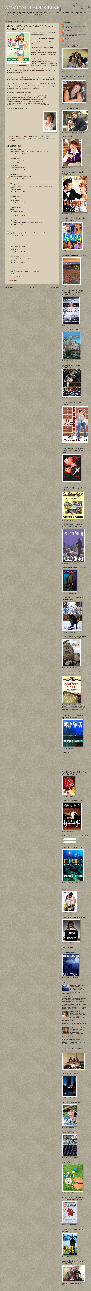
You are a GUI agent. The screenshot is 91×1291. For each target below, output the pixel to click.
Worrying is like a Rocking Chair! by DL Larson (74, 1004)
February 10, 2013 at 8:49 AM (18, 277)
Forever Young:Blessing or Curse (44, 70)
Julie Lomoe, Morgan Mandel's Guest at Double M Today (77, 1028)
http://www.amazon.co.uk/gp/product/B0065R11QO (25, 94)
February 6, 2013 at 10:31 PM (18, 251)
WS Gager (13, 184)
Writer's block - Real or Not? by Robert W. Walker (77, 986)
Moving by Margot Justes (68, 1020)
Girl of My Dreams (31, 138)
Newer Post (9, 287)
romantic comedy (10, 140)
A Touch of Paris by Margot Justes (71, 1039)
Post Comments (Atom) (18, 291)
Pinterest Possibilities (75, 1011)
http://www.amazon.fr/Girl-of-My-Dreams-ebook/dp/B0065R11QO (29, 97)
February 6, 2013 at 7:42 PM (17, 215)
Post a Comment (13, 280)
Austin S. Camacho (40, 60)
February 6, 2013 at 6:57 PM (17, 191)
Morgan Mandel (51, 138)
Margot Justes (14, 267)
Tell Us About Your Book (68, 996)
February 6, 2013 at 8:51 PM (17, 224)
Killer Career (31, 70)
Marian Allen (13, 220)
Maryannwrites (14, 229)
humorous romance (42, 138)
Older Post (55, 287)
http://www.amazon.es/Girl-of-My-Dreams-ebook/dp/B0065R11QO (29, 99)
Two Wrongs (48, 38)
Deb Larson (13, 256)
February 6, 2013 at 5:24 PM (17, 153)
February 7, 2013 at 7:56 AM (17, 262)
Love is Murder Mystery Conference (40, 61)
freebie (24, 138)
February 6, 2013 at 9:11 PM (17, 235)
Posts (65, 839)
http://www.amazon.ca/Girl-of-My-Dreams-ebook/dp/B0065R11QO (29, 96)
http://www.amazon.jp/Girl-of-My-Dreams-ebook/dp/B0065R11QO (29, 103)
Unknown (13, 174)
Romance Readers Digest (70, 35)
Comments (66, 841)
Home (32, 287)
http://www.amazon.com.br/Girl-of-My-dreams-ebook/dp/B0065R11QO (30, 105)
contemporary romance (16, 138)
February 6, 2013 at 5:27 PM (17, 169)
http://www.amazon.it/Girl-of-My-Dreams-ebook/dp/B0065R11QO (28, 101)
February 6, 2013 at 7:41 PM (17, 202)
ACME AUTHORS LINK (32, 8)
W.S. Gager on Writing (16, 189)
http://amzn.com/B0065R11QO (23, 92)
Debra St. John (68, 27)
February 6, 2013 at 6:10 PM (17, 178)
